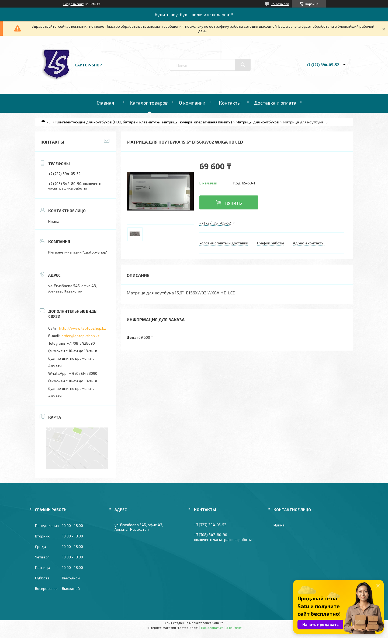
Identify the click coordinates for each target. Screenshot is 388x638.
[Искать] (243, 64)
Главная (105, 103)
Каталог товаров (149, 103)
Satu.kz (217, 623)
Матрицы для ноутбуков (257, 122)
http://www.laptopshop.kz (82, 328)
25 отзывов (280, 4)
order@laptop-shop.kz (80, 335)
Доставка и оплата (275, 103)
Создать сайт (73, 4)
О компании (192, 103)
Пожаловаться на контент (221, 627)
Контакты (230, 103)
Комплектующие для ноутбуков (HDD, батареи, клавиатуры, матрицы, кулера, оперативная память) (144, 122)
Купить (233, 202)
